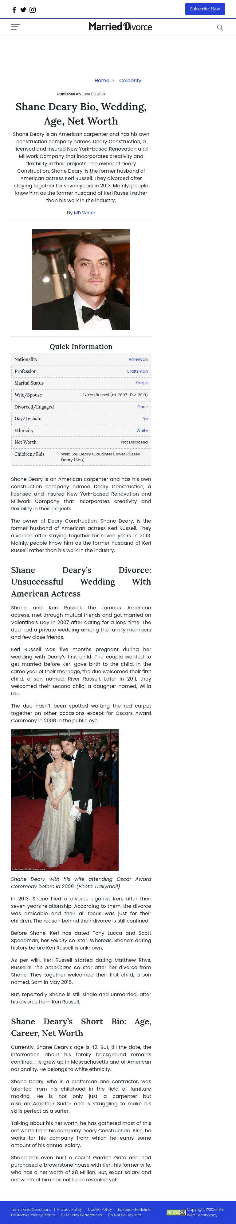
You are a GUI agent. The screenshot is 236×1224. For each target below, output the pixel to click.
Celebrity (130, 80)
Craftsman (137, 371)
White (142, 430)
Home (102, 80)
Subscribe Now (205, 9)
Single (142, 383)
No (145, 418)
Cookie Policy (100, 1209)
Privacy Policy (69, 1209)
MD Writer (84, 213)
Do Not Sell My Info (124, 1215)
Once (142, 406)
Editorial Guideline (134, 1209)
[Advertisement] (60, 48)
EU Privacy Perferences (81, 1215)
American (138, 359)
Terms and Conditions (31, 1209)
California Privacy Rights (33, 1215)
